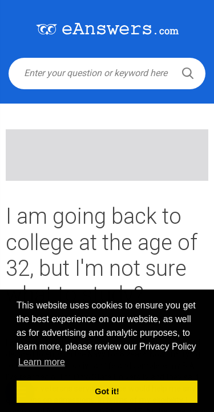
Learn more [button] (41, 362)
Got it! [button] (107, 391)
